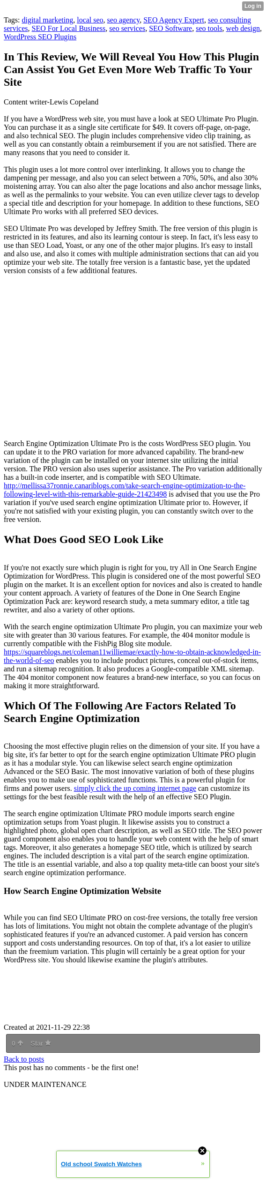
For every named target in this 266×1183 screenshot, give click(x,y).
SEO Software (170, 28)
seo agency (123, 20)
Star (40, 1043)
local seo (90, 20)
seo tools (209, 28)
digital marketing (47, 20)
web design (243, 28)
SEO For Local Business (69, 28)
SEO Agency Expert (173, 20)
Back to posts (24, 1059)
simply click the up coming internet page (135, 788)
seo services (127, 28)
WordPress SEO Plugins (40, 37)
